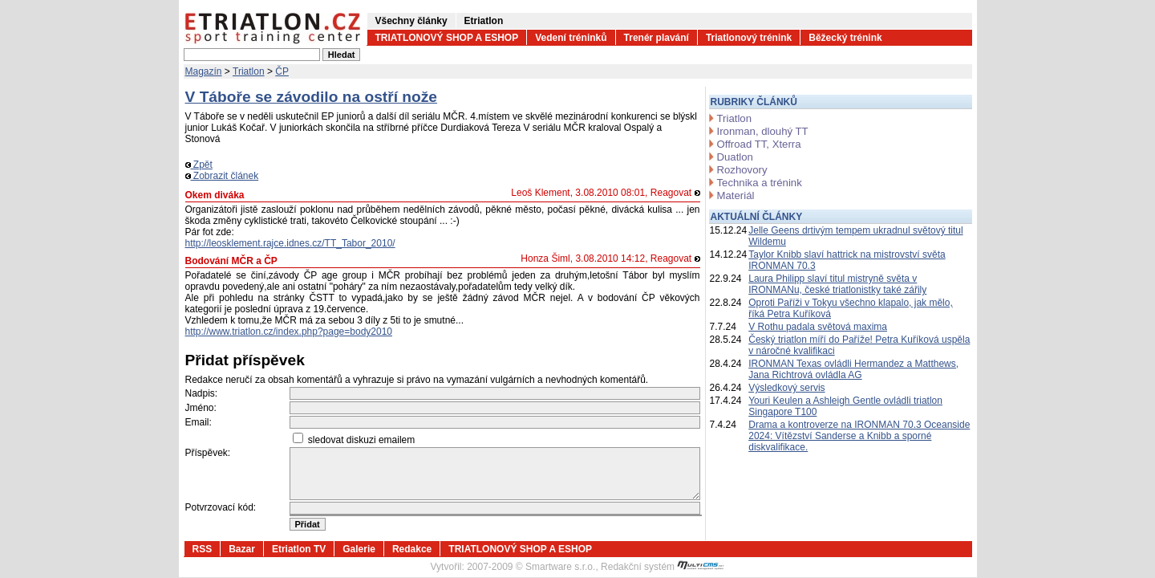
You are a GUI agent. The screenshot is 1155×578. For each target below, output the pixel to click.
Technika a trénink (759, 183)
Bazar (242, 549)
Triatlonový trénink (749, 37)
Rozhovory (742, 170)
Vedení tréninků (570, 37)
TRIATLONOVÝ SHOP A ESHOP (447, 37)
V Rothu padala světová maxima (817, 326)
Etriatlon (484, 20)
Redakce (412, 549)
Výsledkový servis (786, 387)
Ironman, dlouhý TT (762, 131)
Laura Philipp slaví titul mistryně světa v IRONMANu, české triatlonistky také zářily (837, 284)
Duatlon (735, 157)
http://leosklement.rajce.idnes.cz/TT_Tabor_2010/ (290, 243)
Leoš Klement (540, 192)
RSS (202, 549)
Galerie (358, 549)
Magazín (203, 71)
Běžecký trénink (844, 37)
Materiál (736, 195)
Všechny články (411, 20)
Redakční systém (662, 566)
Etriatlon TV (299, 549)
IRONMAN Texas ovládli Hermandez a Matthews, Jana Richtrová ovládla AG (853, 369)
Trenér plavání (656, 37)
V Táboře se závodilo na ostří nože (311, 96)
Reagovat (675, 192)
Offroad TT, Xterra (759, 144)
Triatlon (249, 71)
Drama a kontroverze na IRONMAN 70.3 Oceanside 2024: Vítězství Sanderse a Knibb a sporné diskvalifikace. (859, 436)
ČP (282, 71)
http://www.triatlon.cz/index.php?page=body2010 (289, 331)
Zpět (199, 164)
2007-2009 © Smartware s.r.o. (531, 566)
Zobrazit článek (222, 175)
